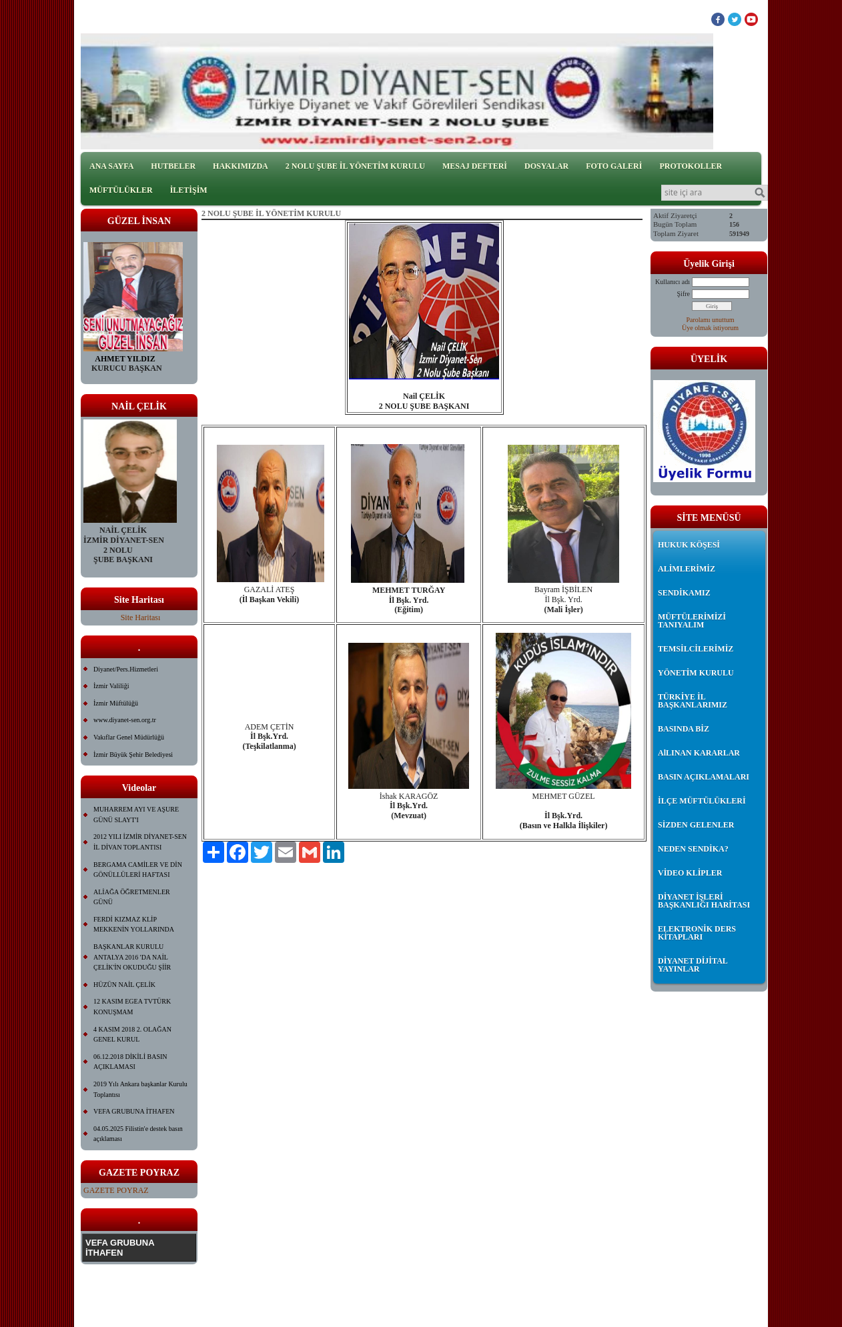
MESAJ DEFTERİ (474, 166)
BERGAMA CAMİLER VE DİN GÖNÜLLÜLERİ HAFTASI (137, 870)
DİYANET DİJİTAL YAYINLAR (692, 965)
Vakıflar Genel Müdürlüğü (128, 737)
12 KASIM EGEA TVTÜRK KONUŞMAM (132, 1007)
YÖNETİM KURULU (696, 673)
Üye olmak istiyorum (710, 327)
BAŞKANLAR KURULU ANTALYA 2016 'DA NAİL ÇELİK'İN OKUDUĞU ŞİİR (132, 957)
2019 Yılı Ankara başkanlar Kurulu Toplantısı (140, 1089)
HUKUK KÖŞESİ (689, 544)
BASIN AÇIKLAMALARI (703, 777)
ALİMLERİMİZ (686, 568)
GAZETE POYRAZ (116, 1190)
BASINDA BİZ (683, 729)
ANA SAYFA (111, 166)
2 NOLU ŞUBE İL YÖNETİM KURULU (355, 166)
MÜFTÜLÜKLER (121, 190)
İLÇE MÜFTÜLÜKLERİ (702, 801)
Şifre (683, 293)
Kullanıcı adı (672, 281)
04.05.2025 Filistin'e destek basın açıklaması (138, 1134)
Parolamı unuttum (711, 319)
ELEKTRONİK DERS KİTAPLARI (697, 933)
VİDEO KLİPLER (690, 873)
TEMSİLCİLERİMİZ (695, 648)
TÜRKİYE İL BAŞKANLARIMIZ (692, 701)
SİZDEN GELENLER (696, 825)
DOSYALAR (546, 166)
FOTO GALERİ (614, 166)
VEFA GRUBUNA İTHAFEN (134, 1111)
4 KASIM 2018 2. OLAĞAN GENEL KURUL (132, 1035)
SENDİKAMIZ (684, 592)
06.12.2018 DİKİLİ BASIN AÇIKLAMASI (130, 1062)
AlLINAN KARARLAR (699, 753)
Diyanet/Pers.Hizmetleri (125, 669)
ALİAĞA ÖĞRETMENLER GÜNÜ (131, 897)
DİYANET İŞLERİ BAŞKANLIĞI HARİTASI (704, 901)
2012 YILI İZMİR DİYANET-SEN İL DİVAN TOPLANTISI (140, 842)
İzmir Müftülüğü (115, 703)
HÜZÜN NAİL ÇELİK (124, 984)
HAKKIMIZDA (240, 166)
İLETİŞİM (188, 190)
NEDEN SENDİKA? (693, 849)
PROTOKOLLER (690, 166)
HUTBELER (173, 166)
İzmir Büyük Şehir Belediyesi (133, 754)
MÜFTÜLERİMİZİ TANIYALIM (692, 620)
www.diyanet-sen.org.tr (124, 720)
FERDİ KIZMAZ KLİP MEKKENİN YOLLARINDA (133, 925)
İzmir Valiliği (111, 686)
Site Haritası (141, 617)
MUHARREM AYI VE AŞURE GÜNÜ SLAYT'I (136, 815)
